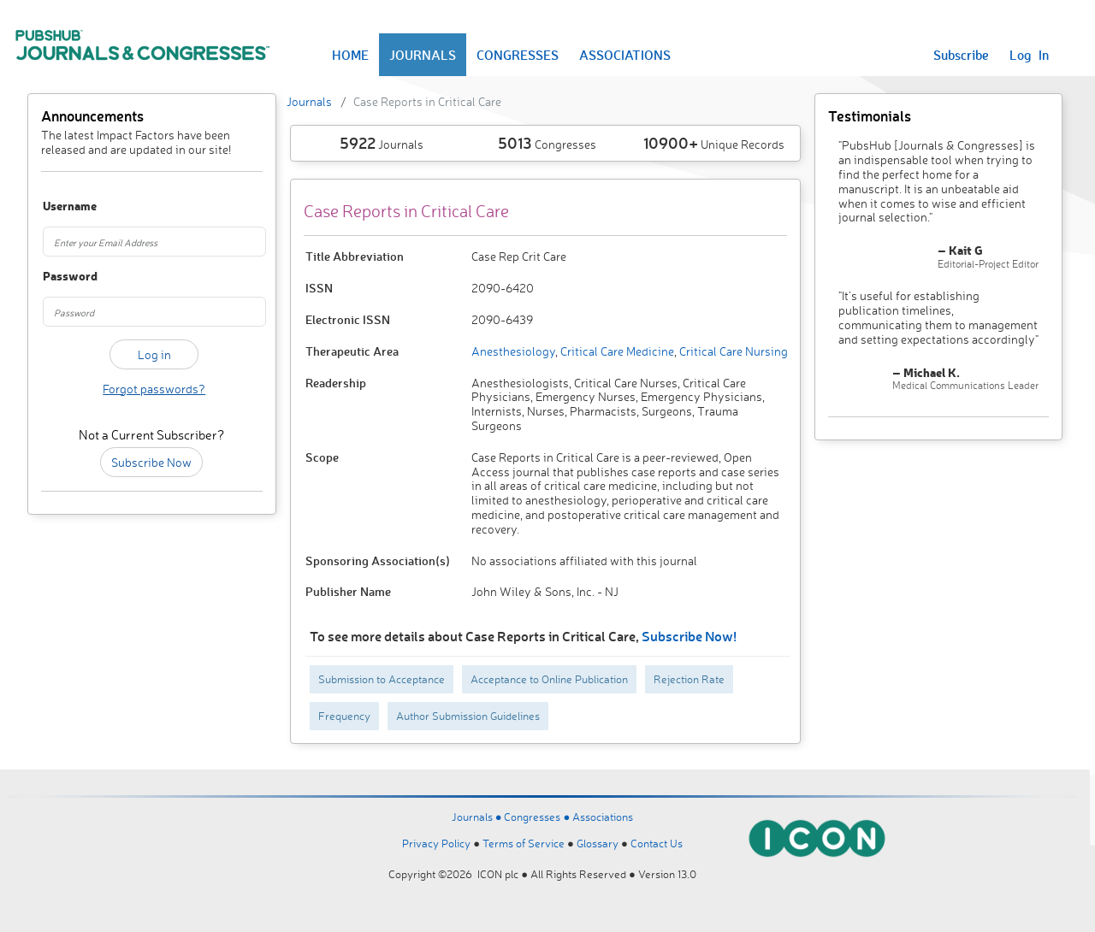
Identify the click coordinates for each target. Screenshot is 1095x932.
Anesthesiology (513, 351)
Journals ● (478, 816)
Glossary (598, 843)
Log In (1029, 54)
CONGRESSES (517, 54)
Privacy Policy (436, 843)
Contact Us (656, 843)
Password (59, 276)
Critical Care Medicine (616, 351)
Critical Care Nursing (732, 351)
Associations (602, 816)
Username (59, 206)
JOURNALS (422, 54)
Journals (309, 101)
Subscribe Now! (689, 636)
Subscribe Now (151, 462)
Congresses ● (538, 816)
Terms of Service (523, 843)
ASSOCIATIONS (625, 54)
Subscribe (961, 54)
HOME (350, 54)
